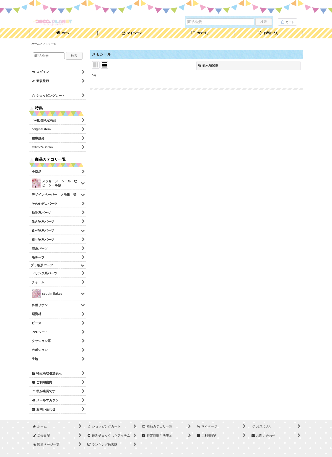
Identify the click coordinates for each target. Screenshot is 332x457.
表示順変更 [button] (208, 65)
